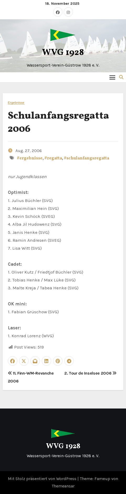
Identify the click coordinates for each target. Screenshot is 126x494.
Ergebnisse (16, 102)
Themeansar (63, 485)
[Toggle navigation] (112, 77)
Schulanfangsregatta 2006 (58, 122)
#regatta (53, 158)
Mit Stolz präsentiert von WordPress (42, 478)
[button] (121, 77)
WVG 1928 (63, 53)
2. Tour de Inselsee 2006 (90, 373)
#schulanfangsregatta (86, 158)
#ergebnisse (30, 158)
